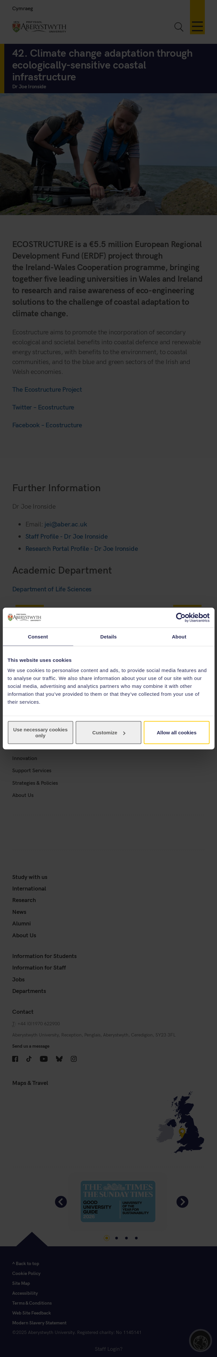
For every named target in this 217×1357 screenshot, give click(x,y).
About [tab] (179, 636)
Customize (108, 732)
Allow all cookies (177, 732)
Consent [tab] (38, 636)
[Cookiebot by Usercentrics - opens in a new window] (180, 617)
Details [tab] (108, 636)
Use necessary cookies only (40, 732)
